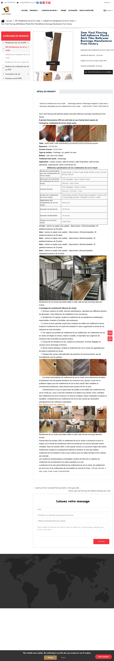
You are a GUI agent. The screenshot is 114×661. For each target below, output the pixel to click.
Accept (50, 657)
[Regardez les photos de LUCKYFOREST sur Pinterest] (49, 2)
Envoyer (101, 541)
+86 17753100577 (8, 2)
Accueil (9, 21)
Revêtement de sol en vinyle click (17, 62)
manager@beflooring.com (26, 2)
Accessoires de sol (12, 74)
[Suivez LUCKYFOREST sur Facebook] (37, 2)
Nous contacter (103, 657)
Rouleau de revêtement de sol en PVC (17, 68)
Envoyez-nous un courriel (100, 72)
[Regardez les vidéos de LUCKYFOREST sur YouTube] (43, 2)
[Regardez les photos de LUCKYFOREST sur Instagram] (46, 2)
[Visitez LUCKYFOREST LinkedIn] (41, 2)
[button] (70, 76)
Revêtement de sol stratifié (15, 42)
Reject (63, 657)
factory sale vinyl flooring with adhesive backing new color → (91, 491)
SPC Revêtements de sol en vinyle (27, 21)
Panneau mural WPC (13, 78)
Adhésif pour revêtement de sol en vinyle (58, 21)
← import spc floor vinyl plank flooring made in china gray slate (56, 488)
